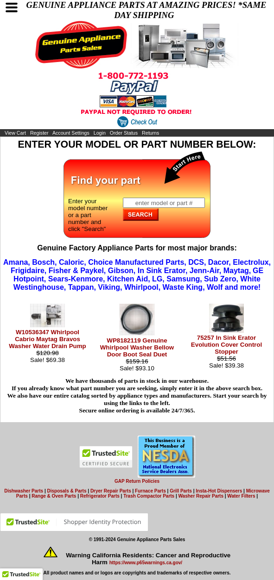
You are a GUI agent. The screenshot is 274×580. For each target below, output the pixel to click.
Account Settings (70, 133)
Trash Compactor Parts (148, 496)
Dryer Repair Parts (110, 490)
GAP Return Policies (137, 481)
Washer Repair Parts (200, 496)
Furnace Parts (150, 490)
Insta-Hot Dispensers (219, 490)
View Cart (15, 133)
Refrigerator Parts (100, 496)
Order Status (124, 133)
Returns (150, 133)
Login (100, 133)
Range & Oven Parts (54, 496)
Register (39, 133)
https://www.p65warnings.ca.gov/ (145, 562)
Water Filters (241, 496)
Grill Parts (181, 490)
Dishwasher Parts (23, 490)
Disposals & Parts (66, 490)
